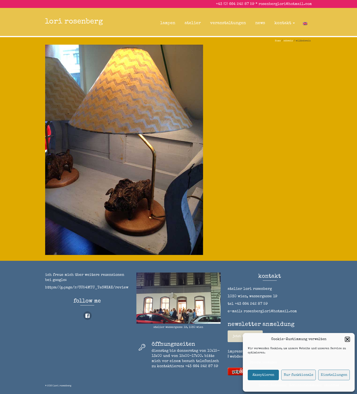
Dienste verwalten (263, 362)
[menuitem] (305, 23)
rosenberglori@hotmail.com (285, 4)
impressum (331, 385)
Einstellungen (334, 375)
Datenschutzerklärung (305, 385)
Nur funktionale (298, 375)
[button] (347, 339)
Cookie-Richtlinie (273, 385)
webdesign (239, 357)
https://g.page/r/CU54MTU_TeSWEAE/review (86, 288)
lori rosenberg (74, 22)
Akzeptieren (263, 375)
